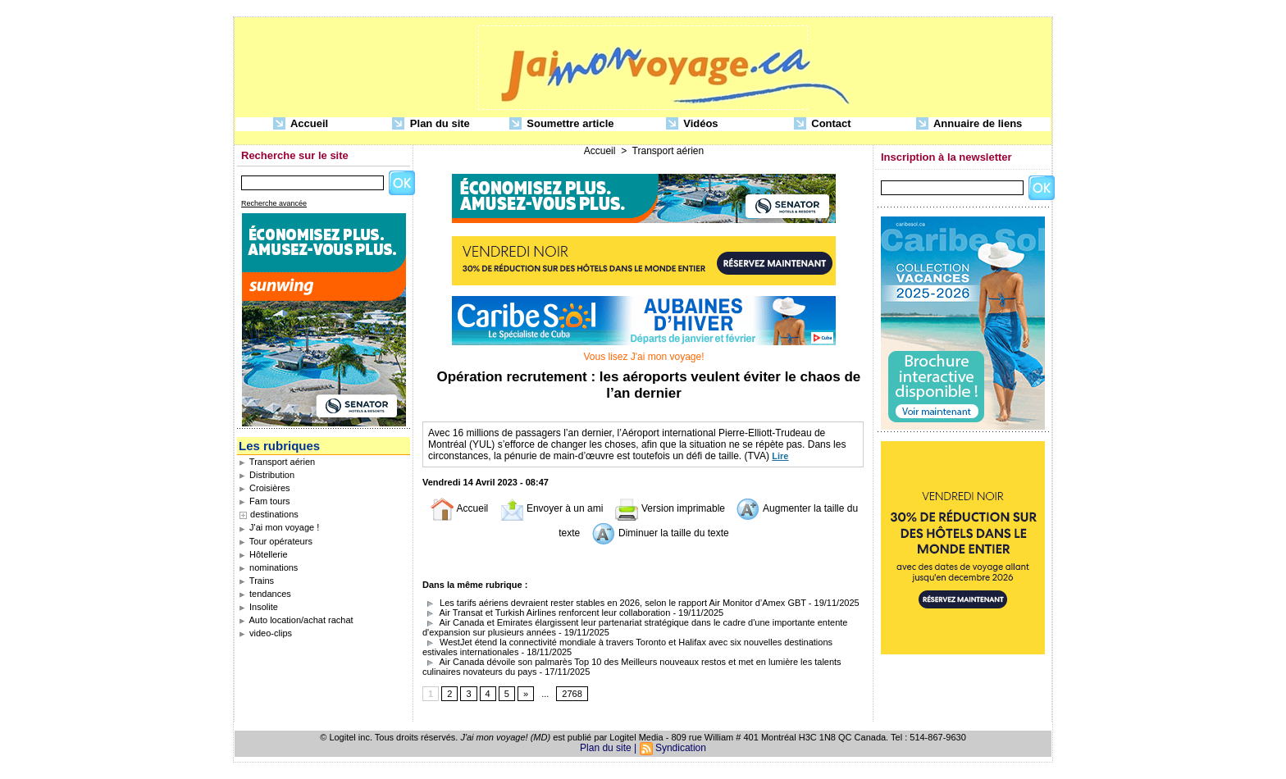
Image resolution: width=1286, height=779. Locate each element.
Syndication (680, 748)
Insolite (258, 607)
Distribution (266, 475)
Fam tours (264, 501)
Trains (256, 580)
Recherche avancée (274, 203)
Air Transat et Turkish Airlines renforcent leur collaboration (546, 612)
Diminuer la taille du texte (660, 533)
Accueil (300, 124)
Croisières (264, 488)
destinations (274, 514)
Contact (822, 124)
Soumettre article (561, 124)
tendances (265, 594)
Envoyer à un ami (551, 508)
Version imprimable (669, 508)
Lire (780, 456)
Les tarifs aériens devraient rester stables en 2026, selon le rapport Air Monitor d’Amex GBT (614, 603)
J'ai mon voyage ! (279, 527)
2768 (571, 694)
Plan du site (431, 124)
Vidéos (692, 124)
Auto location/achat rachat (296, 620)
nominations (268, 567)
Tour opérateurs (275, 541)
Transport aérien (277, 462)
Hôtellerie (263, 554)
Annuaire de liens (969, 124)
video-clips (265, 633)
